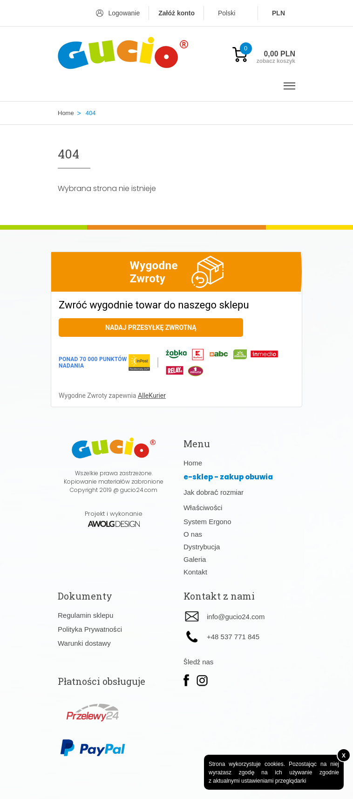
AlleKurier (152, 395)
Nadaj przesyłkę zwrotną (151, 327)
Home (66, 112)
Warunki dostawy (84, 643)
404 (91, 112)
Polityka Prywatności (90, 629)
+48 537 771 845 (233, 637)
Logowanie (124, 13)
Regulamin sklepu (85, 615)
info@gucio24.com (236, 617)
